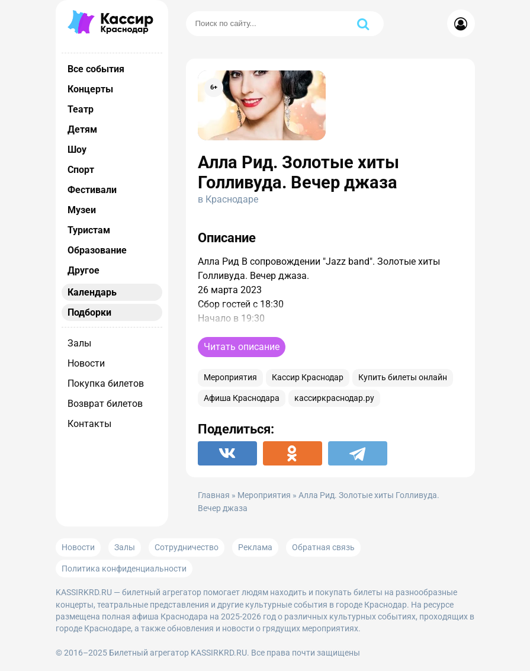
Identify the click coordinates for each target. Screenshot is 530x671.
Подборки (89, 312)
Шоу (77, 149)
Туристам (89, 230)
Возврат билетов (105, 403)
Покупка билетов (106, 383)
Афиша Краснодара (242, 398)
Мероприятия (230, 378)
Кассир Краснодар (307, 378)
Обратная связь (323, 547)
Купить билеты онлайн (402, 378)
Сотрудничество (187, 547)
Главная (214, 495)
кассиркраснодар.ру (334, 398)
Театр (81, 109)
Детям (82, 129)
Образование (97, 250)
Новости (86, 363)
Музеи (82, 210)
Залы (79, 343)
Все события (96, 69)
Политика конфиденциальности (124, 568)
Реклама (255, 547)
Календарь (92, 292)
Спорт (81, 169)
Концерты (90, 89)
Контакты (89, 423)
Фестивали (92, 189)
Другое (83, 270)
